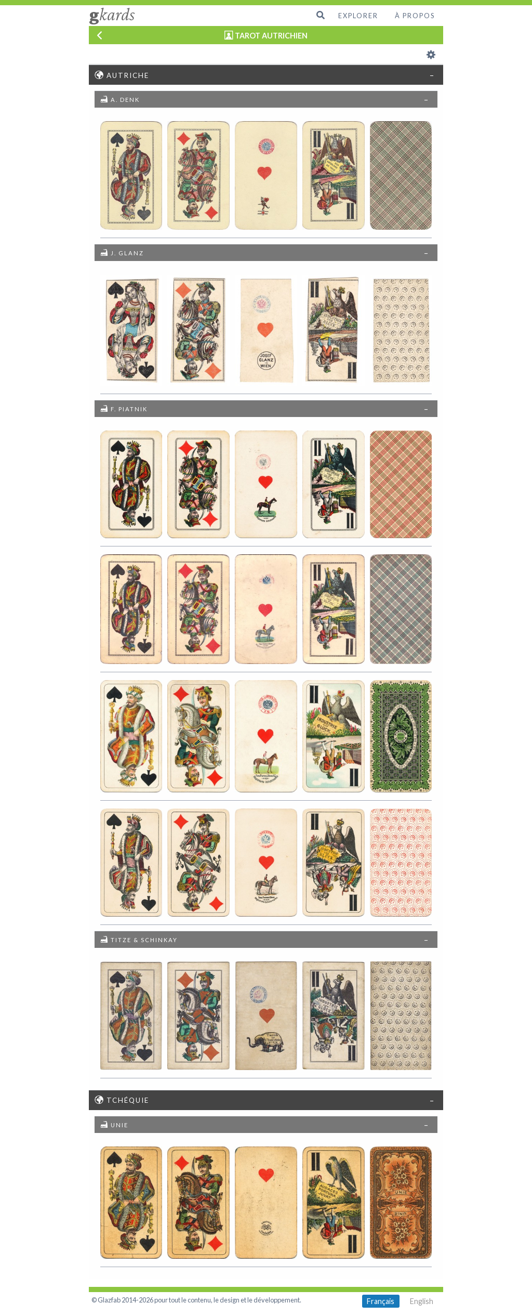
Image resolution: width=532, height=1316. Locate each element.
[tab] (266, 74)
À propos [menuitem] (415, 15)
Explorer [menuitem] (358, 15)
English (421, 1301)
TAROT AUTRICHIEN (271, 35)
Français (380, 1301)
